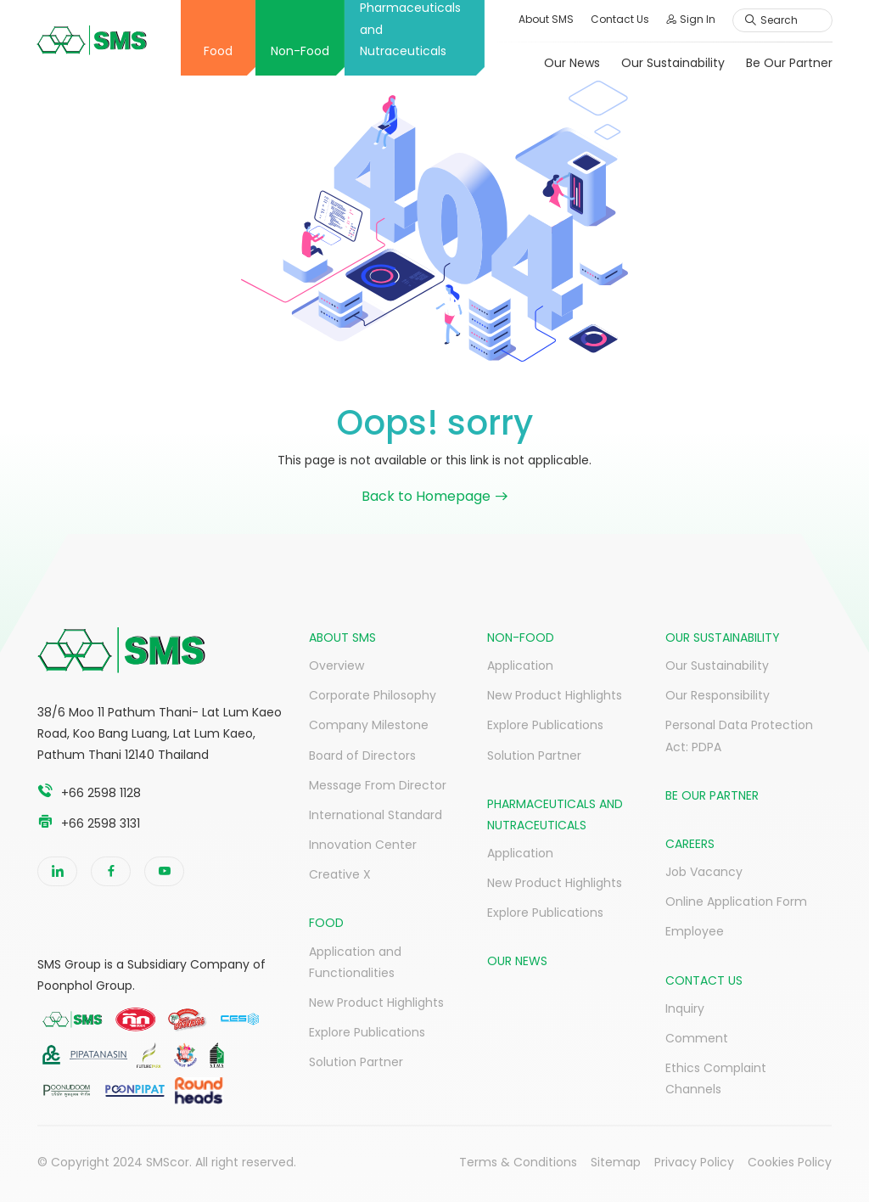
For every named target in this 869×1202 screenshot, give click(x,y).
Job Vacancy (704, 871)
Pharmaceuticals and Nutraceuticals (409, 29)
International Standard (375, 814)
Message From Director (377, 785)
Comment (696, 1038)
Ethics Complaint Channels (715, 1078)
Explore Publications (367, 1032)
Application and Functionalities (355, 962)
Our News (571, 62)
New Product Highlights (376, 1002)
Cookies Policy (790, 1162)
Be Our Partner (788, 62)
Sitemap (616, 1162)
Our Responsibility (717, 695)
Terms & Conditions (518, 1162)
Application (520, 665)
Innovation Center (363, 844)
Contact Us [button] (619, 19)
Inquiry (684, 1008)
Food (217, 50)
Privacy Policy (694, 1162)
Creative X (340, 874)
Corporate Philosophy (372, 695)
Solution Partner (356, 1061)
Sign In (690, 19)
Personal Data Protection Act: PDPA (739, 735)
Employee (694, 931)
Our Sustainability (672, 62)
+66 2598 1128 (101, 792)
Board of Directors (362, 755)
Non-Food (299, 50)
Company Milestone (369, 724)
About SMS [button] (545, 19)
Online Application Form (736, 901)
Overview (336, 665)
